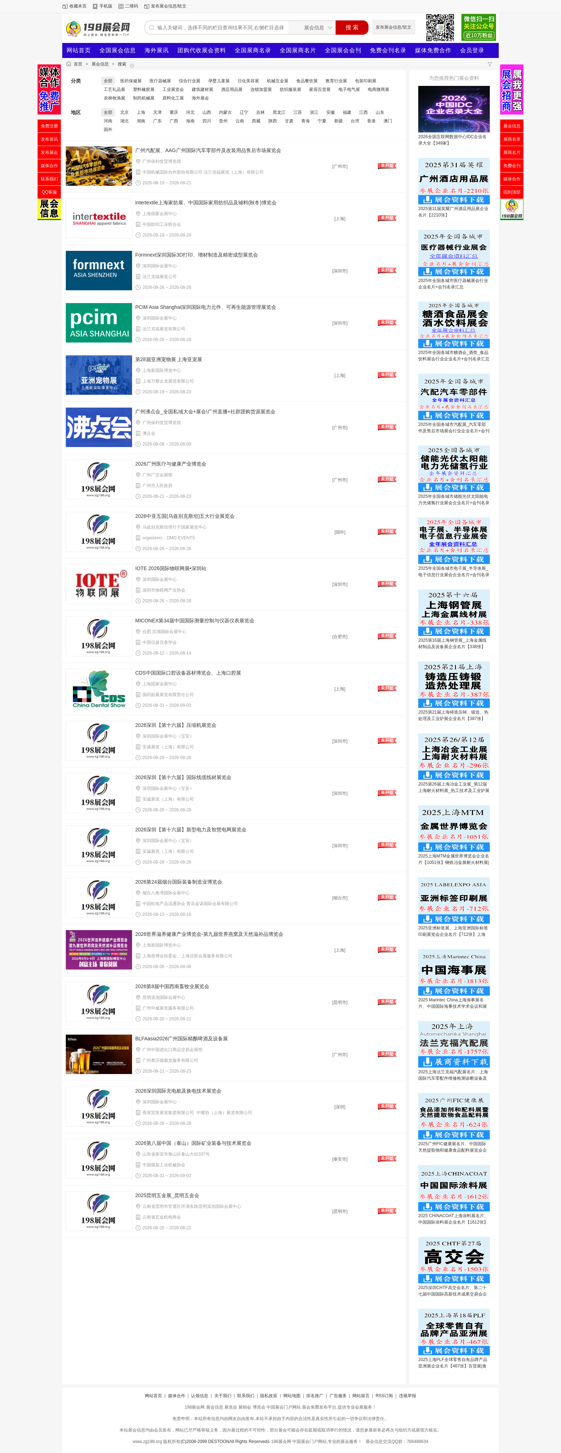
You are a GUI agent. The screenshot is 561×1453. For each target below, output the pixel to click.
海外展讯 (157, 50)
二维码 (131, 6)
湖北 (124, 120)
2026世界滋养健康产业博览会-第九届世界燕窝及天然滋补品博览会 (209, 934)
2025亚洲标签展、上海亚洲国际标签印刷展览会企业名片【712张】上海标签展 (453, 934)
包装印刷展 (365, 80)
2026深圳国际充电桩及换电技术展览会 (178, 1091)
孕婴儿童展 (219, 80)
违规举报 (407, 1395)
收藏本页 (78, 6)
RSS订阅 (384, 1395)
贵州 (223, 120)
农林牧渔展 (114, 98)
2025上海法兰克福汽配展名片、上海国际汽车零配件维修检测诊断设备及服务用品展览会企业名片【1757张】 (453, 1078)
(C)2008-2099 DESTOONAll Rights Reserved (223, 1441)
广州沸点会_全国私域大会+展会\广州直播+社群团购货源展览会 (205, 411)
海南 (190, 120)
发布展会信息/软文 (168, 6)
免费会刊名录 (388, 50)
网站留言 (361, 1395)
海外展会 (200, 98)
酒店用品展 (232, 89)
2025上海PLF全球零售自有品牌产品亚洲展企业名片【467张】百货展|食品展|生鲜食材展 (452, 1366)
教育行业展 (336, 80)
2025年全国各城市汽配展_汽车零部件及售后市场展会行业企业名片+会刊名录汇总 (453, 431)
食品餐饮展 (307, 80)
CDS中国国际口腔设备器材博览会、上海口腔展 (188, 673)
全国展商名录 (253, 50)
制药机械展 (144, 98)
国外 (108, 129)
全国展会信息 (117, 50)
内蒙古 (225, 112)
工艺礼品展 (114, 89)
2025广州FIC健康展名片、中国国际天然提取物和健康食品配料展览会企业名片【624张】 (452, 1150)
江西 (363, 112)
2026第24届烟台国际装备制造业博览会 (178, 882)
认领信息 (199, 1395)
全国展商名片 (298, 50)
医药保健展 (131, 80)
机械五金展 (277, 80)
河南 (108, 120)
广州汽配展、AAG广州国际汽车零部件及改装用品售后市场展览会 (208, 150)
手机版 (105, 6)
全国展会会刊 (343, 50)
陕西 (272, 120)
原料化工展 (173, 98)
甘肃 (289, 120)
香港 (371, 120)
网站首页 (79, 50)
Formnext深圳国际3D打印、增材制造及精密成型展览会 (196, 255)
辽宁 (244, 112)
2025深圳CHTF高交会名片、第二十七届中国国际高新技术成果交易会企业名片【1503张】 (452, 1294)
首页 (78, 64)
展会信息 (100, 64)
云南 (239, 120)
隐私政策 (268, 1395)
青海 (305, 120)
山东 (380, 112)
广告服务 (338, 1395)
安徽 (330, 112)
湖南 (141, 120)
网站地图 (292, 1395)
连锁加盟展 (261, 89)
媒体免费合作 (433, 50)
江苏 (297, 112)
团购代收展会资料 (201, 50)
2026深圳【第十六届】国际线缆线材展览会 (183, 777)
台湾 (355, 120)
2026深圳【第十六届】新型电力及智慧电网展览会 (191, 829)
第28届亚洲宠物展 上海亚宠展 (168, 359)
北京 (124, 112)
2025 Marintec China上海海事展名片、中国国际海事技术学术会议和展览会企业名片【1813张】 (452, 1006)
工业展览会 (173, 89)
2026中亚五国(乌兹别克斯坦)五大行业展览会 (185, 516)
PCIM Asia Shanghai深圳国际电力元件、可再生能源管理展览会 (205, 307)
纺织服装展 (290, 89)
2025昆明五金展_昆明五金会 (167, 1195)
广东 (157, 120)
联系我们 (245, 1395)
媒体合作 (176, 1395)
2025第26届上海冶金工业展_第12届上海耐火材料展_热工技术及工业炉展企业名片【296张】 (453, 791)
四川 (207, 120)
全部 (108, 80)
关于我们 (222, 1395)
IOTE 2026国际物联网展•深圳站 (170, 568)
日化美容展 (248, 80)
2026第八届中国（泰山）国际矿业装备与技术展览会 (193, 1143)
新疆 (338, 120)
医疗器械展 (160, 80)
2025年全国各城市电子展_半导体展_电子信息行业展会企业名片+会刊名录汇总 (453, 575)
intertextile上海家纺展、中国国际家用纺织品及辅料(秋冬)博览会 (206, 202)
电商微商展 (378, 89)
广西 (174, 120)
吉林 (260, 112)
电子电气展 (349, 89)
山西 (207, 112)
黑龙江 (279, 112)
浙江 (314, 112)
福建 (347, 112)
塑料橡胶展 (144, 89)
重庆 (174, 112)
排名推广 (314, 1395)
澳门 (388, 120)
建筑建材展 (202, 89)
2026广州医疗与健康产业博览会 (170, 464)
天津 (157, 112)
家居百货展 (320, 89)
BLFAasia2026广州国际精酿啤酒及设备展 (181, 1038)
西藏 (256, 120)
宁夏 (322, 120)
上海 (141, 112)
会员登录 (472, 50)
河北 (190, 112)
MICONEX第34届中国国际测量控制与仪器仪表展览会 (194, 620)
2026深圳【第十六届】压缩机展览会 (175, 725)
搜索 (122, 64)
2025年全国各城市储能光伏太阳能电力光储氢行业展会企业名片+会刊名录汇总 (453, 503)
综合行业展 (189, 80)
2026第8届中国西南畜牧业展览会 (172, 986)
